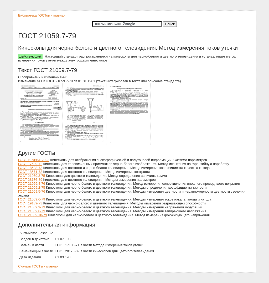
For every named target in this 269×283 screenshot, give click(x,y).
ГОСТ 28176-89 (30, 180)
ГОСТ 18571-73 (30, 172)
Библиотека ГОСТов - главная (41, 15)
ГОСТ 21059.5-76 (31, 191)
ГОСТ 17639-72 (30, 164)
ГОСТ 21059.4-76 (31, 184)
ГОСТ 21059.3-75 (31, 176)
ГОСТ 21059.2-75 (31, 187)
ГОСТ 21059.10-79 (32, 215)
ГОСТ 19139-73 (30, 203)
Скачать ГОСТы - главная (38, 266)
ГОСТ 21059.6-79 (31, 199)
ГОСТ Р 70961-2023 (33, 160)
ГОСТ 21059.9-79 (31, 207)
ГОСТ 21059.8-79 (31, 211)
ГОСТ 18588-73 (30, 168)
